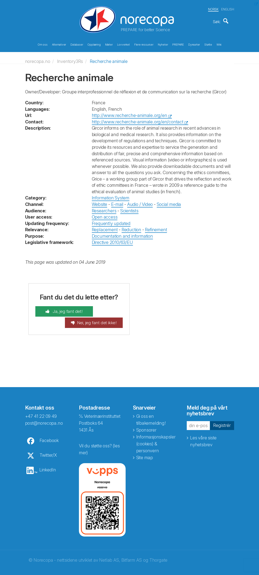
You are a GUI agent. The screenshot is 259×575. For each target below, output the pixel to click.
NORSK (213, 8)
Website (99, 202)
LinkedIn (47, 463)
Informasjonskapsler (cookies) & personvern (156, 437)
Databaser (76, 44)
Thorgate (158, 553)
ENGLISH (227, 8)
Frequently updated (111, 221)
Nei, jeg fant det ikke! (105, 312)
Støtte (208, 44)
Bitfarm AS (131, 553)
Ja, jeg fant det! (59, 309)
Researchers (104, 208)
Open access (105, 214)
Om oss (43, 44)
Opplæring (93, 44)
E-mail (117, 202)
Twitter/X (48, 448)
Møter (109, 44)
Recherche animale (109, 59)
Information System (110, 195)
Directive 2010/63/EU (112, 240)
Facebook (49, 433)
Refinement (156, 227)
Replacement (105, 227)
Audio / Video (140, 202)
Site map (144, 451)
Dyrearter (194, 44)
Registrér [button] (222, 418)
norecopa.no (37, 59)
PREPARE (178, 44)
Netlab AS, (109, 553)
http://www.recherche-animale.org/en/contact (137, 119)
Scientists (129, 208)
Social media (169, 202)
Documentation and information (122, 233)
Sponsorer (146, 423)
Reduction (131, 227)
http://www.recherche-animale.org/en (129, 113)
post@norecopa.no (44, 416)
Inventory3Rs (70, 59)
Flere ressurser (143, 44)
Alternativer (59, 44)
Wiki (219, 44)
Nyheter (163, 44)
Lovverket (123, 44)
